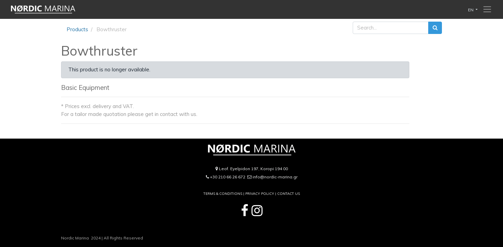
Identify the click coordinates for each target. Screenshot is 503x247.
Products (77, 29)
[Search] (435, 28)
